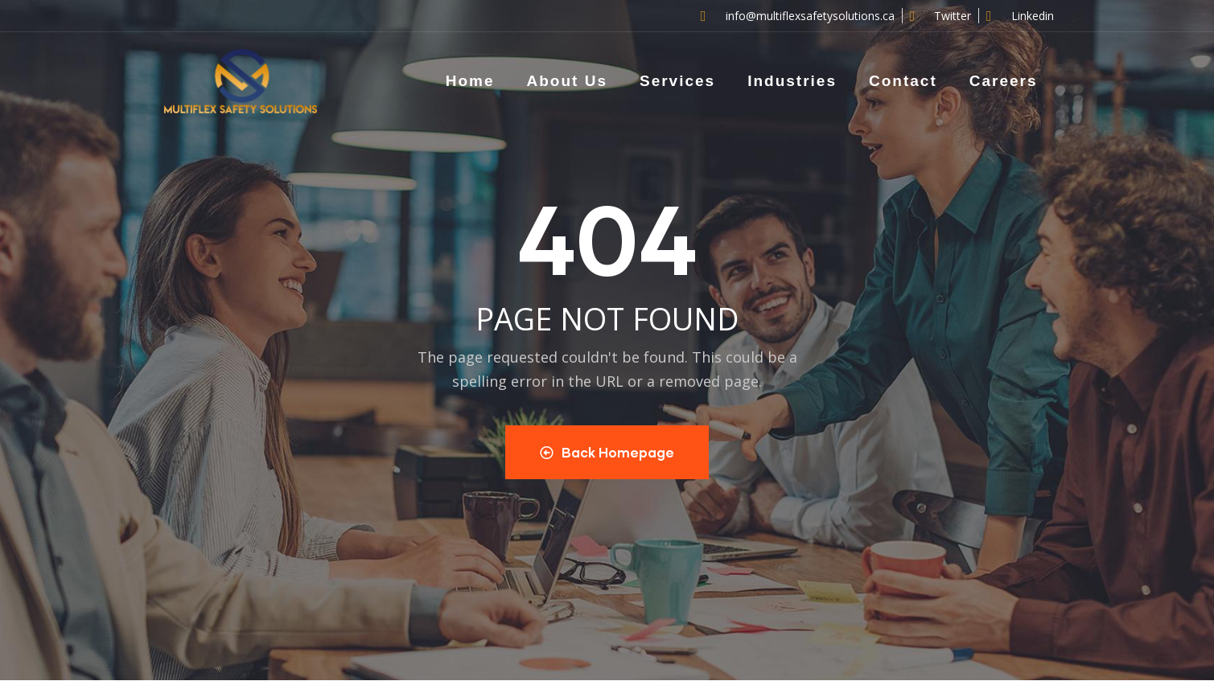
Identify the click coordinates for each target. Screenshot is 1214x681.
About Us (567, 80)
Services (677, 80)
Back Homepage (607, 452)
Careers (1003, 80)
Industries (792, 80)
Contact (903, 80)
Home (470, 80)
